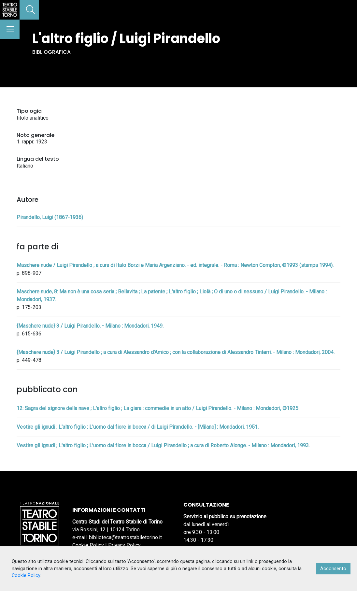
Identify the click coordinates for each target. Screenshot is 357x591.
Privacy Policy (124, 545)
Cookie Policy (88, 545)
